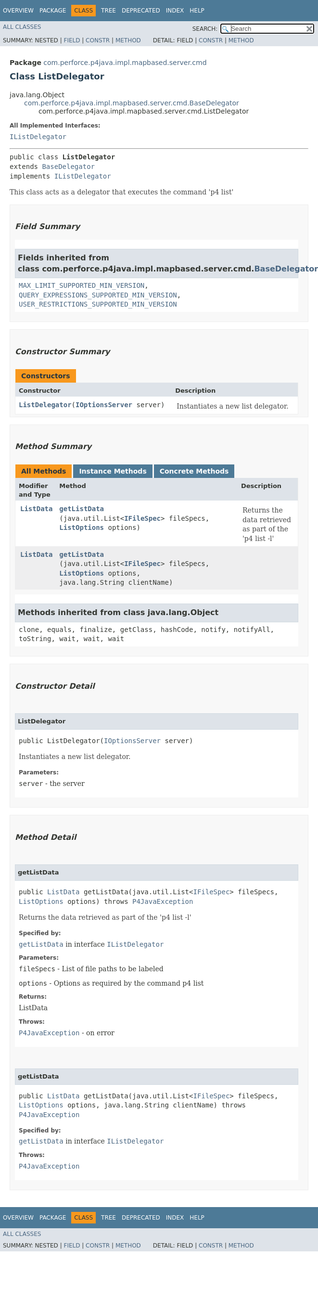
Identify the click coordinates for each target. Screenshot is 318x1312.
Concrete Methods (194, 471)
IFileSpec (142, 518)
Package (52, 10)
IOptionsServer (104, 405)
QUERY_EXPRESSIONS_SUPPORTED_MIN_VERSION (98, 295)
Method (128, 40)
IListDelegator (38, 137)
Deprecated (141, 10)
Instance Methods (112, 471)
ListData (36, 509)
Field (72, 40)
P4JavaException (162, 901)
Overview (18, 10)
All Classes (22, 27)
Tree (108, 10)
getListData (81, 509)
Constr (98, 40)
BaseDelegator (68, 166)
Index (175, 10)
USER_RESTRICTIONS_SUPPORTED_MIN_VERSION (98, 304)
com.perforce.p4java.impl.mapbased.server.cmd (124, 62)
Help (197, 10)
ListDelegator (45, 405)
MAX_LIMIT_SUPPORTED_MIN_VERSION (81, 285)
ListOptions (81, 527)
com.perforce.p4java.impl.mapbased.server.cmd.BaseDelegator (131, 103)
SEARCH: (205, 29)
